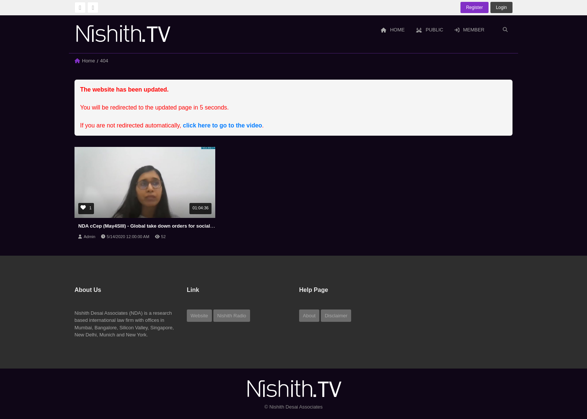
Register (474, 7)
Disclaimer (336, 315)
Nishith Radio (231, 315)
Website (199, 315)
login (501, 7)
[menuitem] (393, 30)
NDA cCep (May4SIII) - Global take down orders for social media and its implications (175, 226)
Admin (89, 236)
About (309, 315)
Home (393, 30)
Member (469, 30)
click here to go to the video (222, 125)
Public (429, 30)
